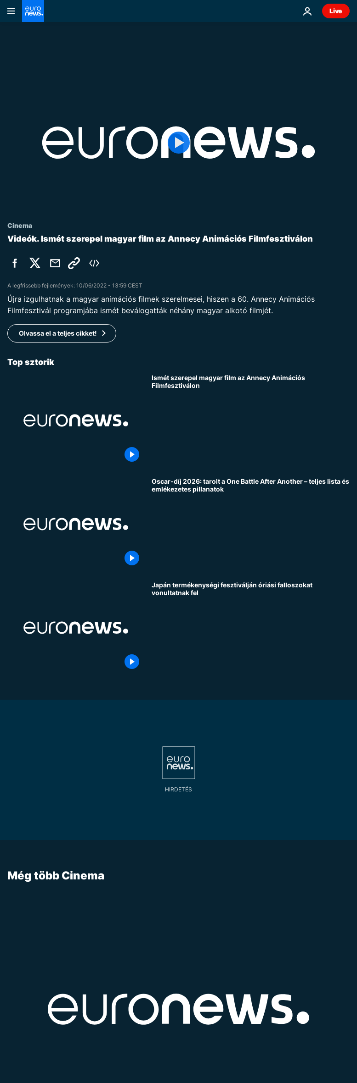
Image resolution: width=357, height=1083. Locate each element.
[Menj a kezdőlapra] (33, 11)
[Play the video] (178, 142)
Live (335, 11)
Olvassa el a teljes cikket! (58, 333)
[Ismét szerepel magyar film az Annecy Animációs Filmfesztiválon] (251, 420)
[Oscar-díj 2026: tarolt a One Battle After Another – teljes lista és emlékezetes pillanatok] (251, 524)
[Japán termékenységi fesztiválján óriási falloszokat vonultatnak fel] (251, 627)
